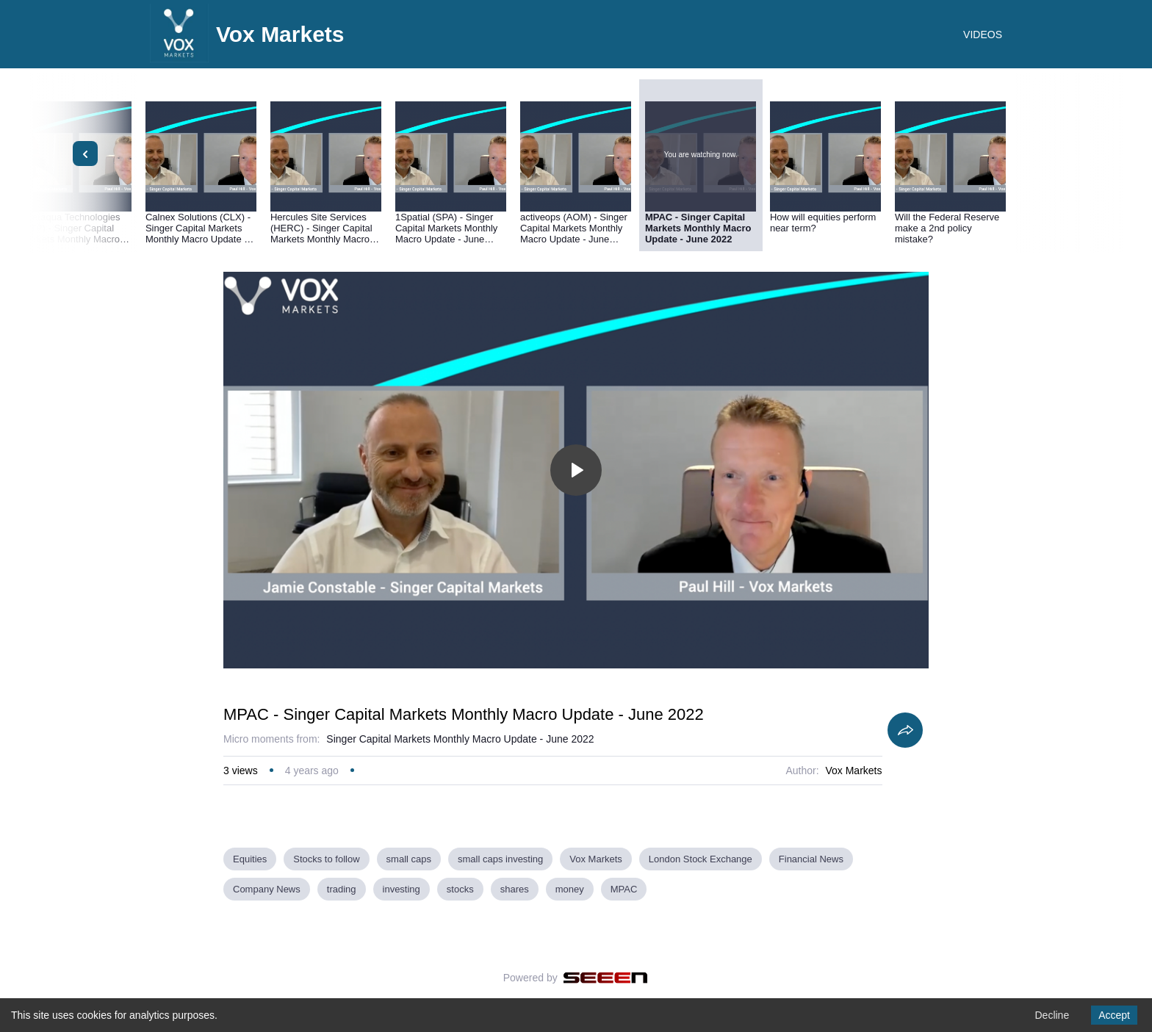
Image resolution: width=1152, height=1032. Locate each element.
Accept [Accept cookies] (1114, 1015)
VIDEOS (982, 34)
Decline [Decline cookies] (1051, 1015)
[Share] (905, 730)
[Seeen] (605, 977)
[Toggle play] (576, 470)
